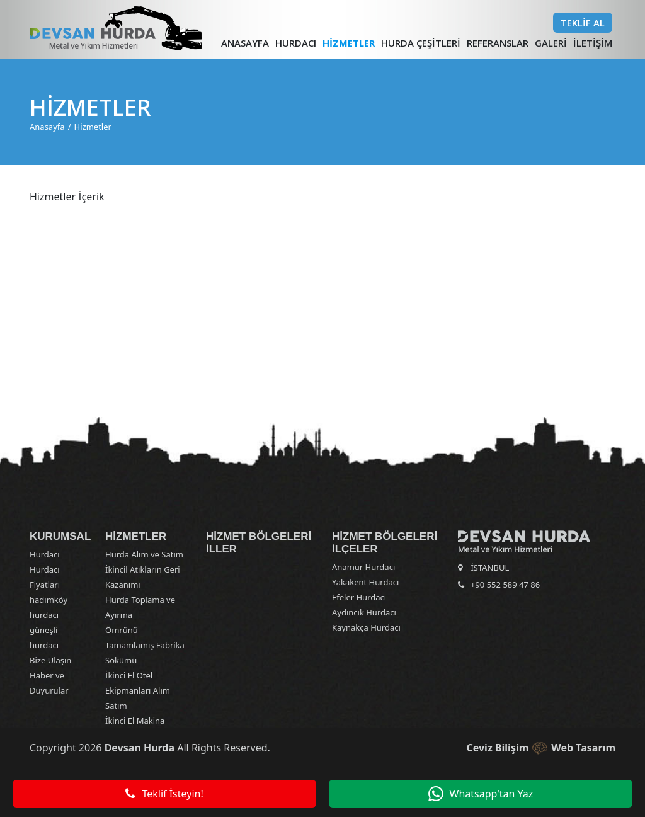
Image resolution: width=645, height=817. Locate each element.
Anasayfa (245, 43)
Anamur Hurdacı (363, 567)
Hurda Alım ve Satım (144, 554)
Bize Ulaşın (50, 660)
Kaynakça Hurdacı (366, 627)
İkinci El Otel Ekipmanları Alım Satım (137, 690)
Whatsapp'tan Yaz (481, 793)
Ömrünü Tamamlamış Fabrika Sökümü (145, 645)
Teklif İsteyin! (164, 794)
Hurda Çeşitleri (420, 43)
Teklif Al (583, 22)
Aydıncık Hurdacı (364, 612)
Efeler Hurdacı (359, 597)
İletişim (592, 43)
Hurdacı (295, 43)
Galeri (551, 43)
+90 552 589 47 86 (505, 584)
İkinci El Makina (134, 720)
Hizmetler (348, 43)
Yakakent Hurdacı (365, 582)
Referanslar (497, 43)
